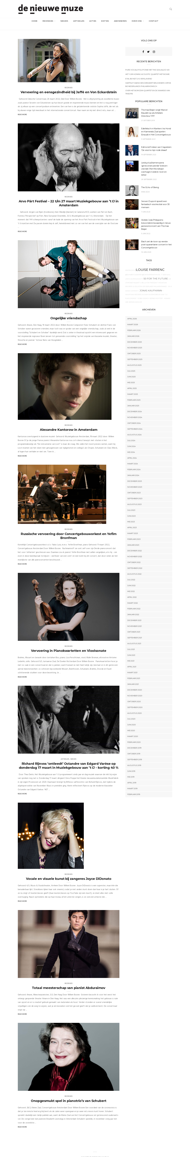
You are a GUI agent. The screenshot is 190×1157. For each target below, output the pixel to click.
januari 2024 (133, 470)
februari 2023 (134, 534)
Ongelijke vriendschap (68, 313)
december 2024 (134, 406)
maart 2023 (132, 528)
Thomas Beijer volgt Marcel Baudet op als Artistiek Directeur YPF (154, 107)
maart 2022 (132, 598)
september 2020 (134, 702)
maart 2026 (132, 319)
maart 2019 (132, 783)
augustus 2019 (134, 760)
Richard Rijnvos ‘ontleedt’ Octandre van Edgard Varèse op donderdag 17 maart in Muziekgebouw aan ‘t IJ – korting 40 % (68, 760)
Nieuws (64, 21)
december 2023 (134, 476)
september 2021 (134, 632)
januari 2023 (133, 540)
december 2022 (134, 545)
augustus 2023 (134, 499)
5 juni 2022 (145, 228)
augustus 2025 (134, 360)
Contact (153, 21)
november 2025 (134, 342)
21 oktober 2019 (148, 115)
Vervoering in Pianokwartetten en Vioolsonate (68, 645)
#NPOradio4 (130, 265)
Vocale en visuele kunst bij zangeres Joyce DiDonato (68, 873)
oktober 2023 (134, 487)
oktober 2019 (133, 748)
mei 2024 (131, 447)
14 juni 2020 (146, 247)
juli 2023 (131, 505)
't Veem (164, 269)
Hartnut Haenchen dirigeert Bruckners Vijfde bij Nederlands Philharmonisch (148, 79)
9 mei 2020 (145, 186)
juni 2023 (131, 511)
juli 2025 (131, 366)
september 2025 (134, 354)
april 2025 (132, 383)
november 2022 (134, 551)
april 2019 (131, 777)
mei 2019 (130, 772)
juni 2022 (131, 580)
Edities (105, 21)
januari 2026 (133, 331)
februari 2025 (133, 395)
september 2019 (134, 754)
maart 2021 (132, 667)
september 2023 (134, 493)
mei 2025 (131, 377)
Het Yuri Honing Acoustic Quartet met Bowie (147, 69)
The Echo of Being (150, 182)
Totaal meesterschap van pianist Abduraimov (68, 982)
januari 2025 (133, 400)
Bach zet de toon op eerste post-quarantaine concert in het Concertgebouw (156, 239)
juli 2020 (131, 714)
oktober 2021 (133, 627)
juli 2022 (131, 574)
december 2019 (134, 743)
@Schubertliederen (133, 269)
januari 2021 (133, 679)
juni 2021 (131, 650)
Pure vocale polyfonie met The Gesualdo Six (147, 64)
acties (92, 21)
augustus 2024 (134, 429)
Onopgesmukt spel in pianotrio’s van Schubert (68, 1095)
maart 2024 (132, 458)
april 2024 (132, 453)
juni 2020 (131, 719)
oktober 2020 (134, 696)
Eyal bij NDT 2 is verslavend (138, 73)
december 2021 (134, 615)
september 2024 (134, 424)
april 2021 (131, 661)
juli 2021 (131, 644)
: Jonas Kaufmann (150, 285)
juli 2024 (131, 435)
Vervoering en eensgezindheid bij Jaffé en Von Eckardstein (69, 87)
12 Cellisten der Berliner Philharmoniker (150, 281)
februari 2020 (134, 737)
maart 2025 (132, 389)
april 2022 (132, 592)
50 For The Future (156, 273)
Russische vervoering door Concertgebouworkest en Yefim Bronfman (69, 530)
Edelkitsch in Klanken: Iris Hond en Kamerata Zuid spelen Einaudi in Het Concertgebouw (156, 126)
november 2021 (134, 621)
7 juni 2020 (145, 206)
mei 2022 (131, 586)
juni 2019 (131, 766)
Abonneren (120, 21)
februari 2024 (134, 464)
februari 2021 (133, 673)
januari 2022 (133, 609)
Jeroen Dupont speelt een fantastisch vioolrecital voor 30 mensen (155, 199)
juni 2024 (131, 441)
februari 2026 (134, 325)
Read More (22, 109)
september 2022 (134, 563)
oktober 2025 (134, 348)
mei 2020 (131, 725)
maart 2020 (132, 731)
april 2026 (132, 313)
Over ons (137, 21)
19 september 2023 (148, 149)
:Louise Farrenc (150, 264)
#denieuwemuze (135, 297)
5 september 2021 (148, 134)
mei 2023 (131, 516)
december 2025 (134, 337)
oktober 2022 (134, 557)
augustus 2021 (134, 638)
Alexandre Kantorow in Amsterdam (68, 424)
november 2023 (134, 482)
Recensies (48, 21)
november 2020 (134, 690)
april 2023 (132, 522)
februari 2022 (133, 603)
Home (34, 21)
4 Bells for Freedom (148, 277)
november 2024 (134, 412)
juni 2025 (131, 371)
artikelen (78, 21)
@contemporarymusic (151, 269)
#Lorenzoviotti (136, 274)
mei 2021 (130, 656)
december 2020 (134, 685)
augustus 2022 (134, 569)
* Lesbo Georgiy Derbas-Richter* (150, 293)
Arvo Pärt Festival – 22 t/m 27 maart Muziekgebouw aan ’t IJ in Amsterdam (69, 198)
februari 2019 (133, 789)
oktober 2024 (134, 418)
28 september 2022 (149, 174)
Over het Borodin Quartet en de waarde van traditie (147, 86)
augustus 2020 (134, 708)
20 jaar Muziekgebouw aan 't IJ (154, 289)
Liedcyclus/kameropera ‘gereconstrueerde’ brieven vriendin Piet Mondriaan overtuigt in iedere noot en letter (154, 163)
